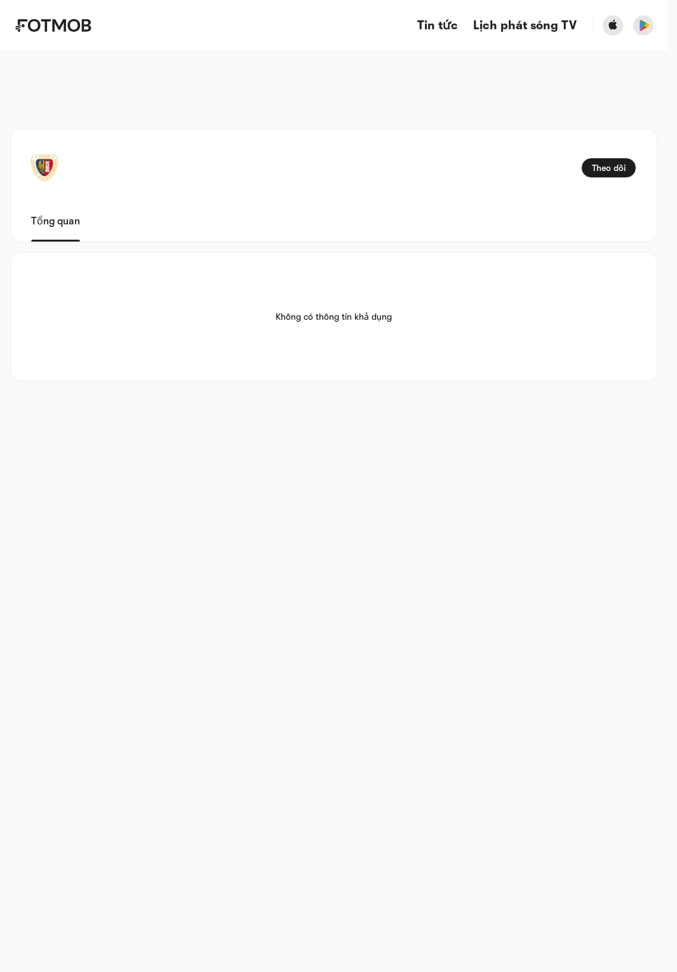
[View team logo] (44, 167)
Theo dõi (609, 168)
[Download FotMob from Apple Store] (613, 25)
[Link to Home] (53, 25)
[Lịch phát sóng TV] (525, 26)
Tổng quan (55, 221)
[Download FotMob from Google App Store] (643, 25)
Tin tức (437, 26)
